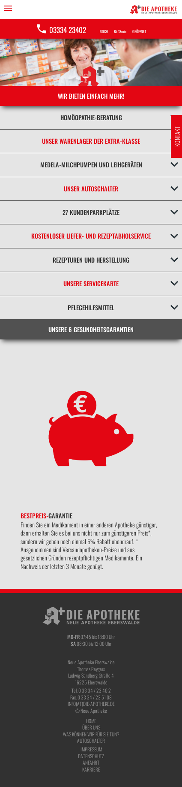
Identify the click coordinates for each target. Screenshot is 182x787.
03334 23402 (61, 29)
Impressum (91, 749)
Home (91, 720)
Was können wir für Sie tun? (91, 734)
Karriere (91, 769)
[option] (91, 464)
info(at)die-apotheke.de (91, 703)
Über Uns (91, 727)
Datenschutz (91, 756)
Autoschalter (91, 740)
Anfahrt (91, 762)
